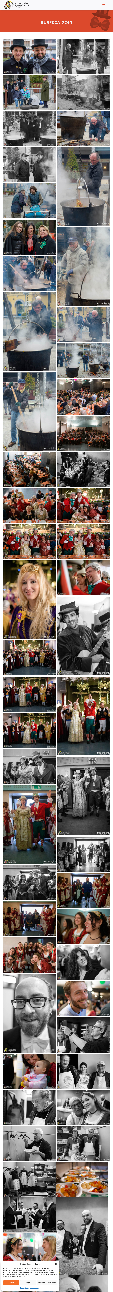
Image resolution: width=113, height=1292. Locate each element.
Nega (28, 1283)
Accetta (11, 1283)
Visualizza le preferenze (47, 1283)
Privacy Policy (24, 1288)
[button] (56, 1264)
